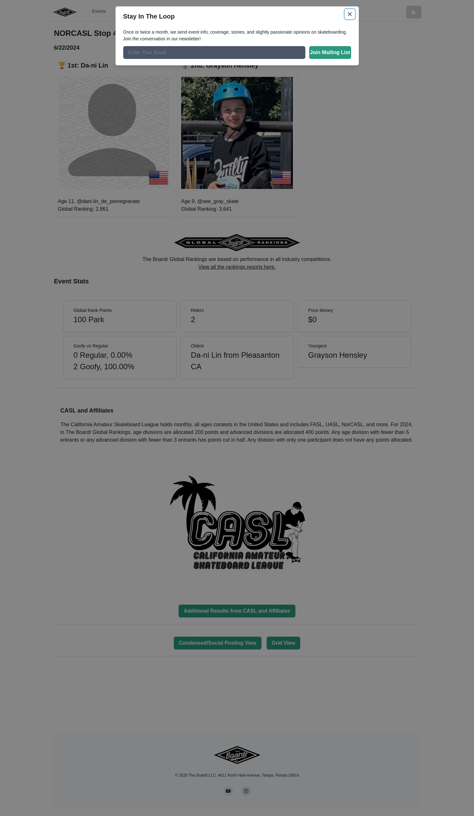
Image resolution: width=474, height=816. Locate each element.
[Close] (350, 14)
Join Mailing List (330, 52)
